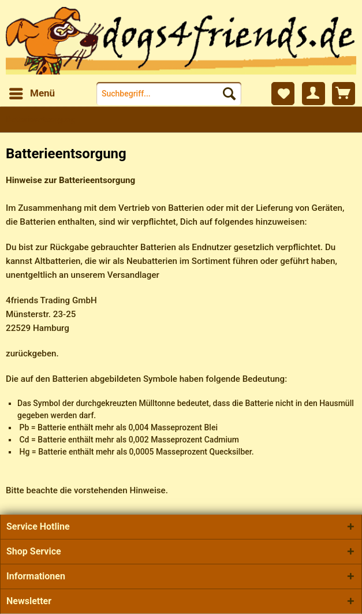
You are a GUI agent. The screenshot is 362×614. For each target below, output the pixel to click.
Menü (32, 91)
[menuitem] (31, 93)
